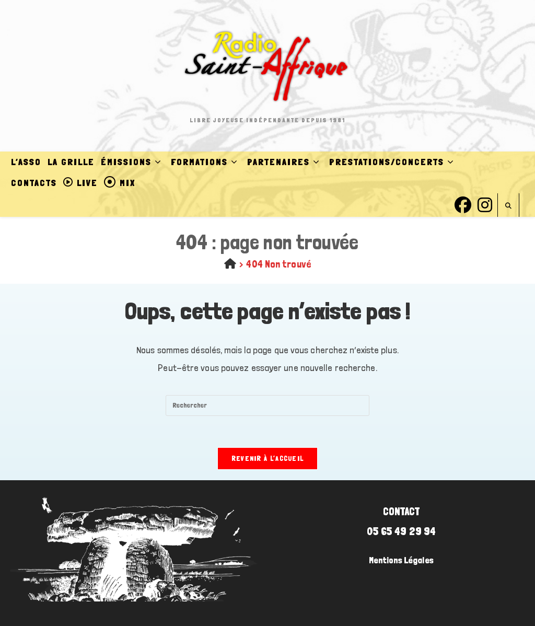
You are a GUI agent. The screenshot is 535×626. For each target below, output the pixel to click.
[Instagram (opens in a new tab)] (485, 203)
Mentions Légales (401, 560)
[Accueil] (230, 264)
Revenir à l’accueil (267, 458)
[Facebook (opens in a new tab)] (463, 203)
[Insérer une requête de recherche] (267, 405)
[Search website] (508, 206)
